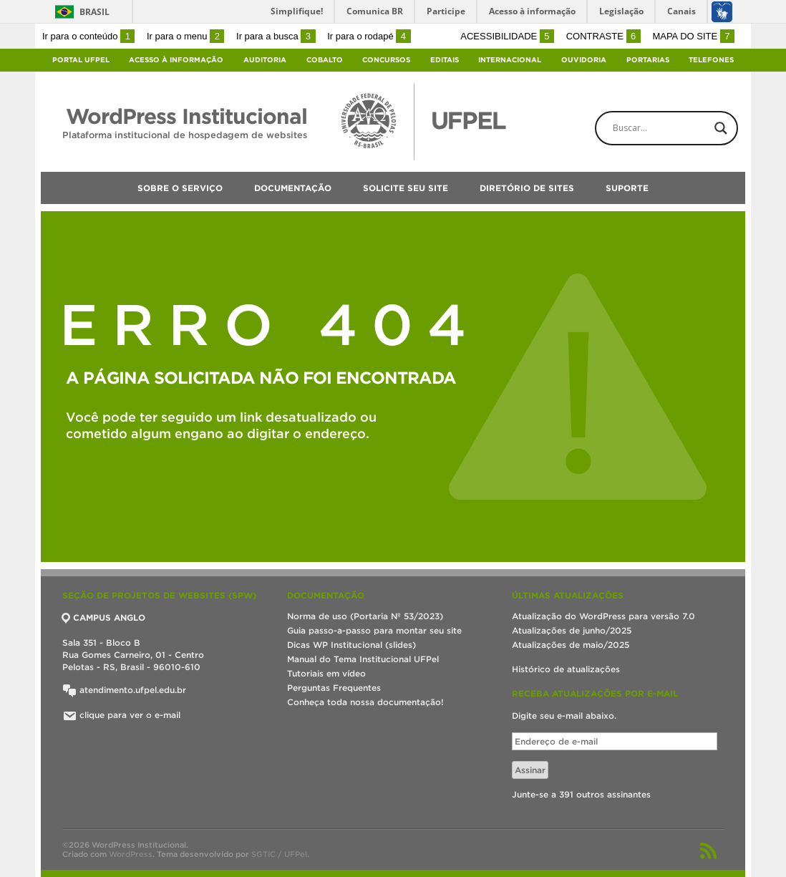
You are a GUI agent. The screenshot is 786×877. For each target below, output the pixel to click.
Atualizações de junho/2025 (571, 630)
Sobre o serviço (180, 188)
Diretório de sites (527, 188)
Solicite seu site (405, 188)
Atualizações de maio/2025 (570, 644)
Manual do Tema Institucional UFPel (363, 659)
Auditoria (264, 60)
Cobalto (324, 60)
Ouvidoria (583, 60)
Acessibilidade (507, 36)
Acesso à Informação (176, 60)
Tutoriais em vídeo (326, 673)
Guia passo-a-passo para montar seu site (374, 630)
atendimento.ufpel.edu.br (124, 689)
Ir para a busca (276, 36)
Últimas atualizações (568, 595)
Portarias (647, 60)
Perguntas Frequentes (334, 687)
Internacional (509, 60)
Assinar (530, 770)
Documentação (292, 188)
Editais (444, 60)
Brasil (94, 12)
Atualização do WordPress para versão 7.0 (603, 616)
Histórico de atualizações (566, 669)
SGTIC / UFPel (279, 854)
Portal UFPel (81, 60)
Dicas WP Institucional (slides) (351, 644)
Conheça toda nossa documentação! (365, 702)
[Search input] (678, 128)
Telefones (711, 60)
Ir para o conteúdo (88, 36)
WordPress (130, 854)
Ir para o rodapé (368, 36)
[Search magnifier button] (721, 128)
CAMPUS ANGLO (103, 617)
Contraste (603, 36)
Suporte (627, 188)
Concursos (386, 60)
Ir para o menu (185, 36)
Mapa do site (693, 36)
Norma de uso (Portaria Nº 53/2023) (365, 616)
